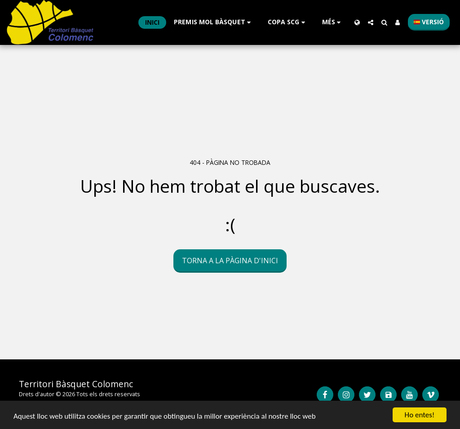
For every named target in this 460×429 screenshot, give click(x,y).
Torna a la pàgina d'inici (230, 260)
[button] (213, 22)
